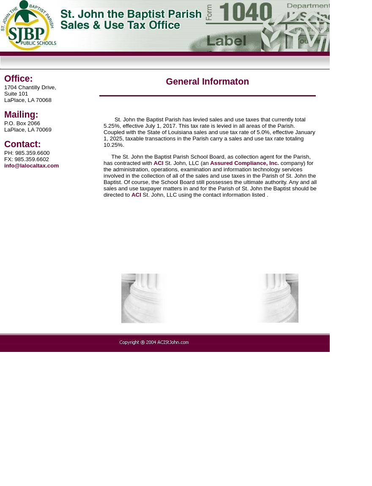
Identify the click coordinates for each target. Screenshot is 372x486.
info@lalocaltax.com (31, 165)
